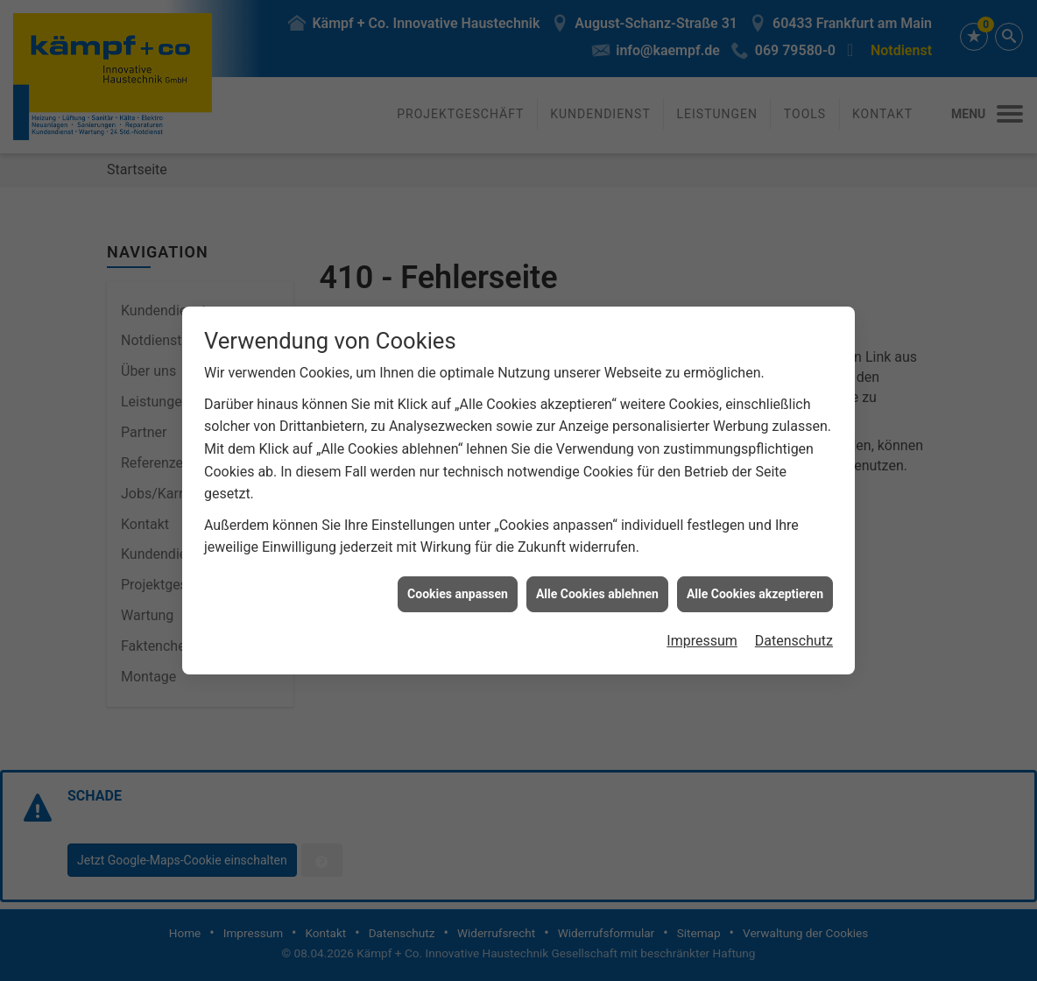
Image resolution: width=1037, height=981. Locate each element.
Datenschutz (794, 634)
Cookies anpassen (457, 587)
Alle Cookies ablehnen (597, 587)
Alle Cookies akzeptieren (755, 587)
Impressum (702, 634)
